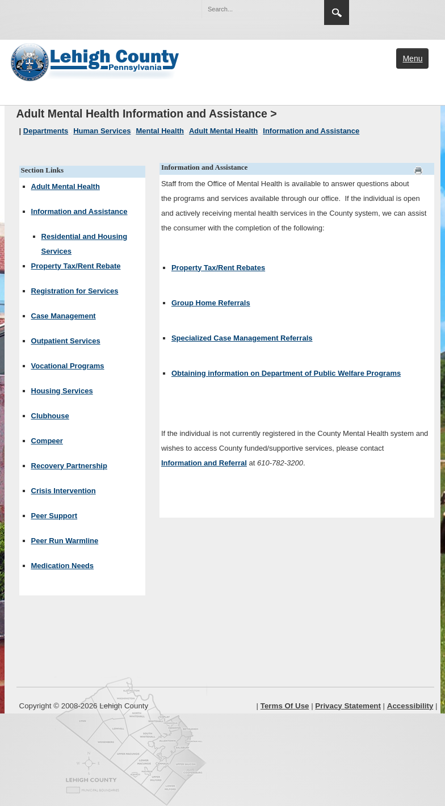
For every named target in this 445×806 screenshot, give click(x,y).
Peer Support (54, 515)
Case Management (63, 316)
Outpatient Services (65, 341)
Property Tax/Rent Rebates (218, 267)
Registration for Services (75, 291)
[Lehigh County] (96, 60)
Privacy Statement (348, 706)
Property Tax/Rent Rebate (76, 266)
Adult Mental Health (65, 186)
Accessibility (410, 706)
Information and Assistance (79, 211)
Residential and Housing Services (84, 243)
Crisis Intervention (63, 490)
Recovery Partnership (69, 465)
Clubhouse (50, 416)
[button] (291, 8)
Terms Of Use (285, 706)
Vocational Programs (67, 366)
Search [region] (336, 12)
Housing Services (62, 391)
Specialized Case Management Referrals (242, 338)
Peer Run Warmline (65, 540)
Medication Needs (62, 565)
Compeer (47, 440)
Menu (412, 58)
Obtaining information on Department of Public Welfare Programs (286, 373)
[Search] (251, 9)
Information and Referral (204, 463)
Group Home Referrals (210, 303)
